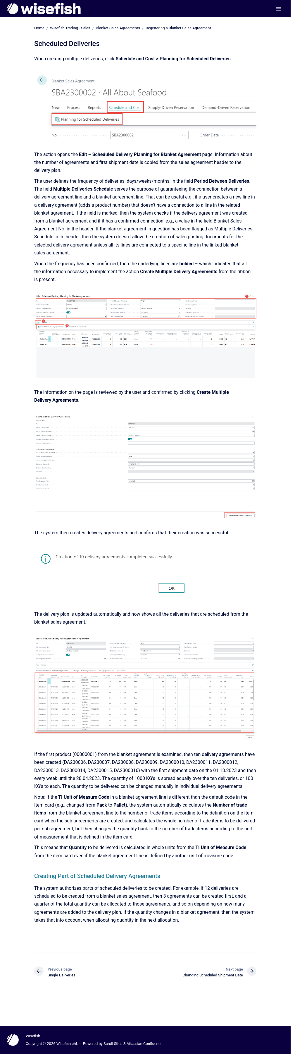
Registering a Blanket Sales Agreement (178, 28)
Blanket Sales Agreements (118, 28)
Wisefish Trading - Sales (70, 28)
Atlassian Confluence (144, 1043)
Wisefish (33, 1036)
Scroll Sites (113, 1043)
